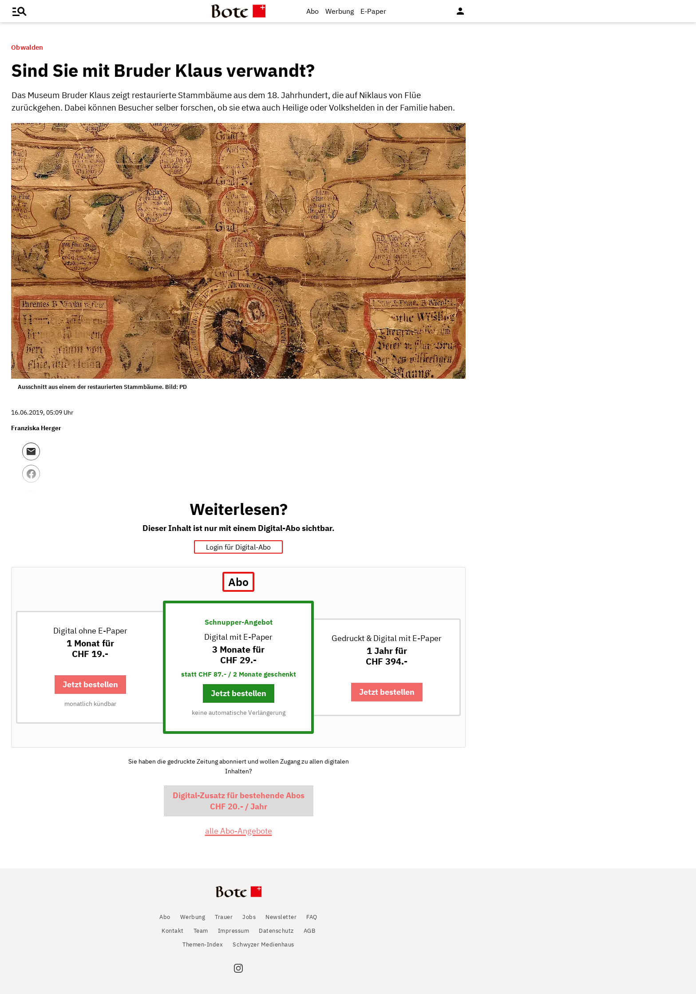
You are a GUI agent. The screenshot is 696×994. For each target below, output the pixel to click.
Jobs (249, 917)
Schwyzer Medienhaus (263, 944)
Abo (312, 11)
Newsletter (281, 917)
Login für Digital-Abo (238, 547)
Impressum (233, 931)
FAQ (311, 917)
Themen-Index (202, 944)
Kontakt (173, 931)
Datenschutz (276, 931)
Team (201, 931)
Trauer (224, 917)
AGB (310, 931)
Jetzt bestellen (90, 684)
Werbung (339, 11)
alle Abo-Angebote (238, 831)
